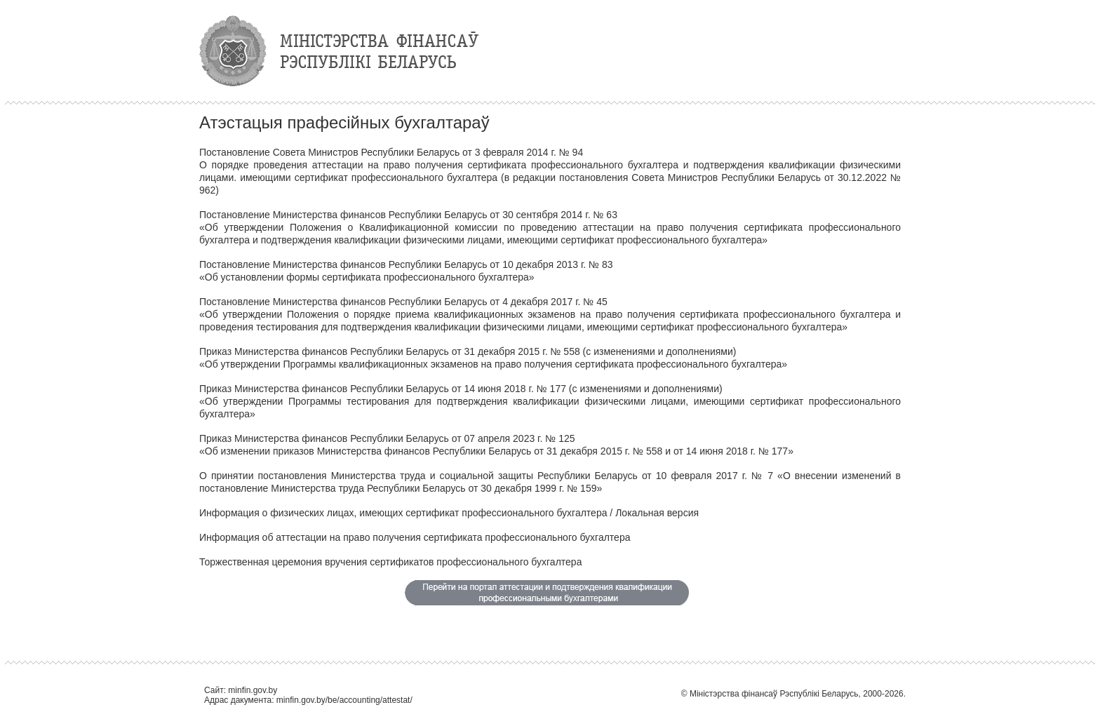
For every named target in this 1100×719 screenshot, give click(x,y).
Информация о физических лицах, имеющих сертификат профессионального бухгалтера (403, 512)
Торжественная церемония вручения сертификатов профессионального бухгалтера (390, 561)
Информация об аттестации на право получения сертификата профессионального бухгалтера (414, 537)
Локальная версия (657, 512)
